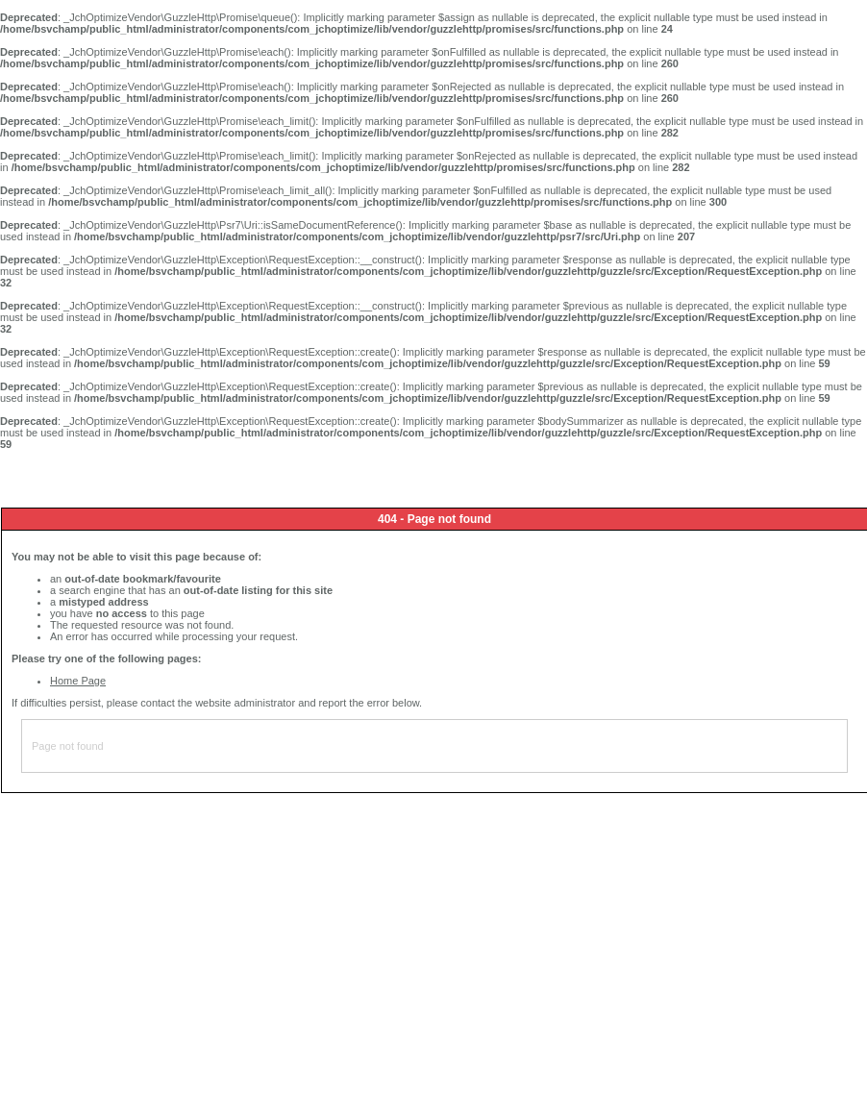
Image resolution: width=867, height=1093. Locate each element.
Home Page (78, 680)
